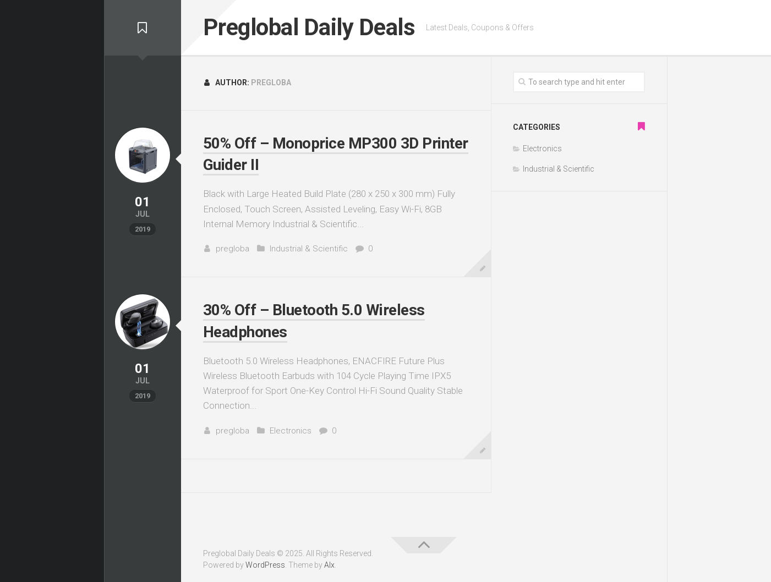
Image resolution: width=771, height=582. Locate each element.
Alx (329, 565)
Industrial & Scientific (309, 249)
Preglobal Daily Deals (309, 27)
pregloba (232, 249)
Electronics (290, 431)
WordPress (265, 565)
